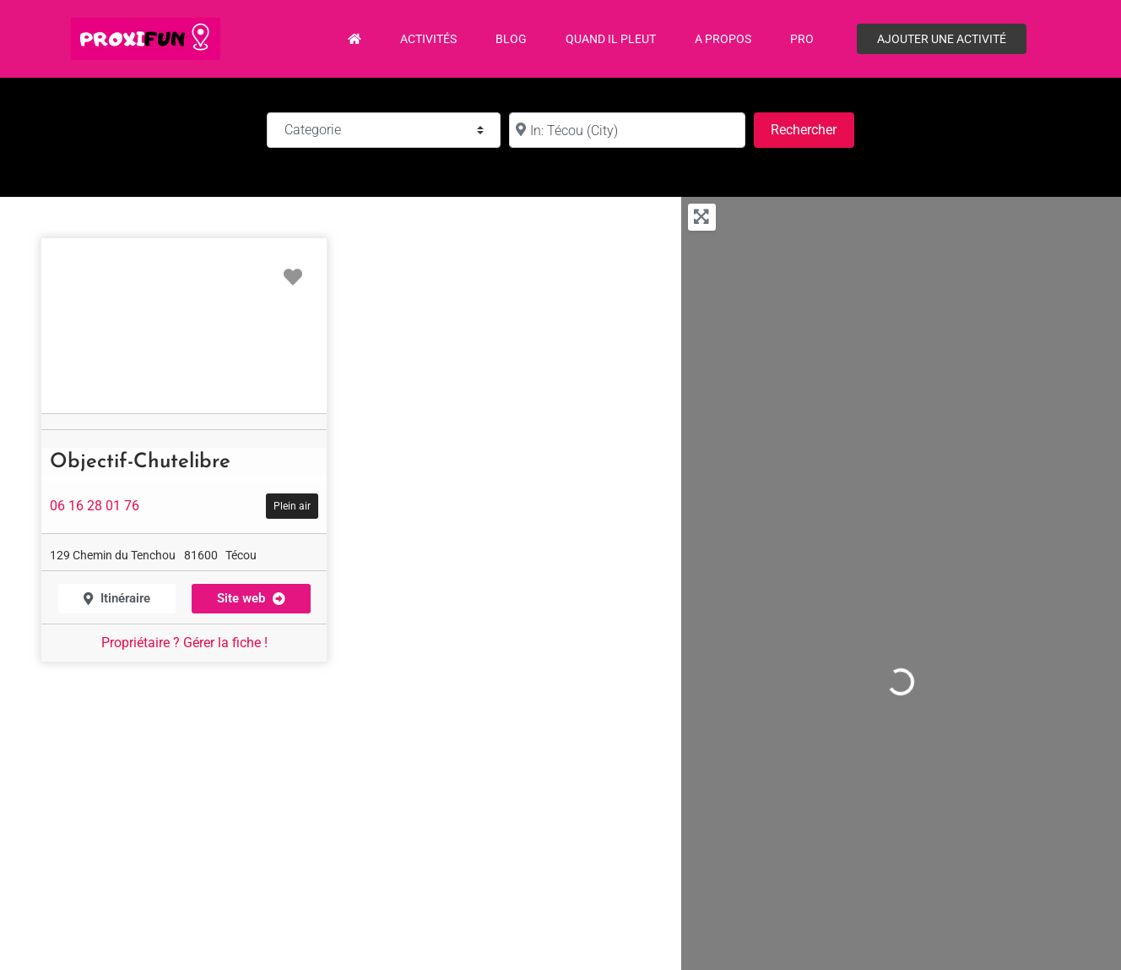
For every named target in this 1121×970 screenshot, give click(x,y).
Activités (428, 39)
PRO (802, 39)
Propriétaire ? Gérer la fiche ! (184, 643)
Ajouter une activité (941, 39)
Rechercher (812, 128)
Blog (511, 39)
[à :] (627, 130)
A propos (723, 39)
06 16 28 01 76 (94, 506)
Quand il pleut (611, 39)
